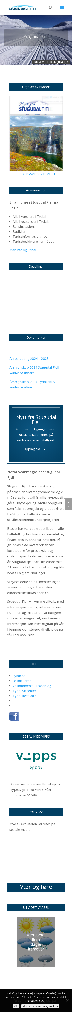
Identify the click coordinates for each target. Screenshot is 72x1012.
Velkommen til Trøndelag (32, 685)
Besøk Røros (22, 681)
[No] (67, 1000)
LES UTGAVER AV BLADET (36, 173)
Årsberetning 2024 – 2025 (29, 358)
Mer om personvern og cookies (40, 1006)
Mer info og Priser (22, 250)
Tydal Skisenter (24, 690)
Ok (15, 1006)
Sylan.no (19, 676)
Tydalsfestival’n (24, 695)
